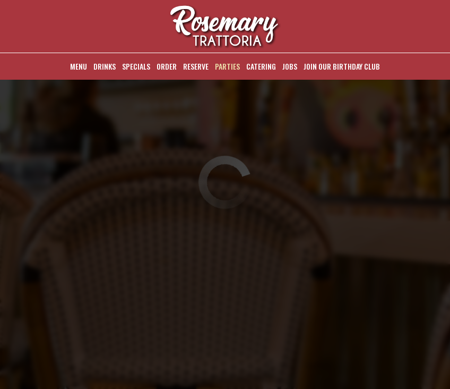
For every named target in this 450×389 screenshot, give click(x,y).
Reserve (196, 66)
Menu (78, 66)
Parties (227, 66)
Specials (136, 66)
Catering (261, 66)
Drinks (104, 66)
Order (167, 66)
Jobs (289, 66)
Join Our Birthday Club (342, 66)
